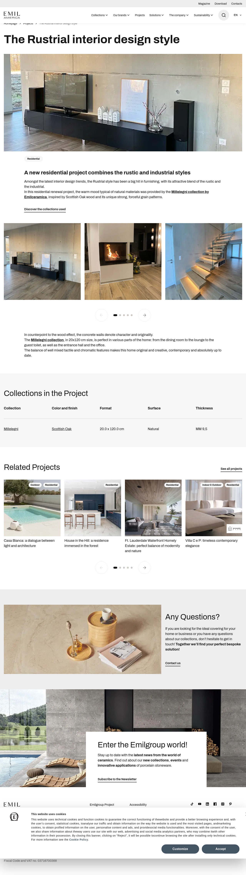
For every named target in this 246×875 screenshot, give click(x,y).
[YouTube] (199, 808)
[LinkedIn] (207, 808)
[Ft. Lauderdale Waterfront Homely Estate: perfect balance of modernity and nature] (153, 521)
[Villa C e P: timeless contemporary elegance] (213, 518)
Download (221, 3)
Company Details (101, 819)
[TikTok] (192, 808)
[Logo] (12, 15)
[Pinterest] (230, 808)
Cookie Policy (78, 856)
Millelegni (11, 433)
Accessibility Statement (138, 811)
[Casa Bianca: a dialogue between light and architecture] (32, 518)
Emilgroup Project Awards (102, 811)
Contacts (236, 3)
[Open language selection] (238, 15)
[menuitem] (100, 15)
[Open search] (223, 15)
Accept (220, 865)
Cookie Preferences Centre (143, 822)
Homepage (10, 27)
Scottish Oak (62, 433)
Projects (140, 15)
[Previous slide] (101, 319)
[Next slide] (144, 319)
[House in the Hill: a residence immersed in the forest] (92, 518)
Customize (180, 865)
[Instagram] (222, 808)
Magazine (204, 3)
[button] (115, 319)
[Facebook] (215, 808)
